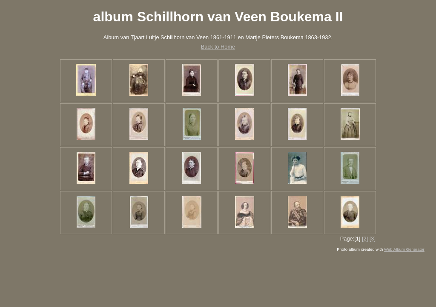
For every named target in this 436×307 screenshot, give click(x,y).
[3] (373, 238)
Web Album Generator (404, 249)
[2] (365, 238)
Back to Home (218, 46)
